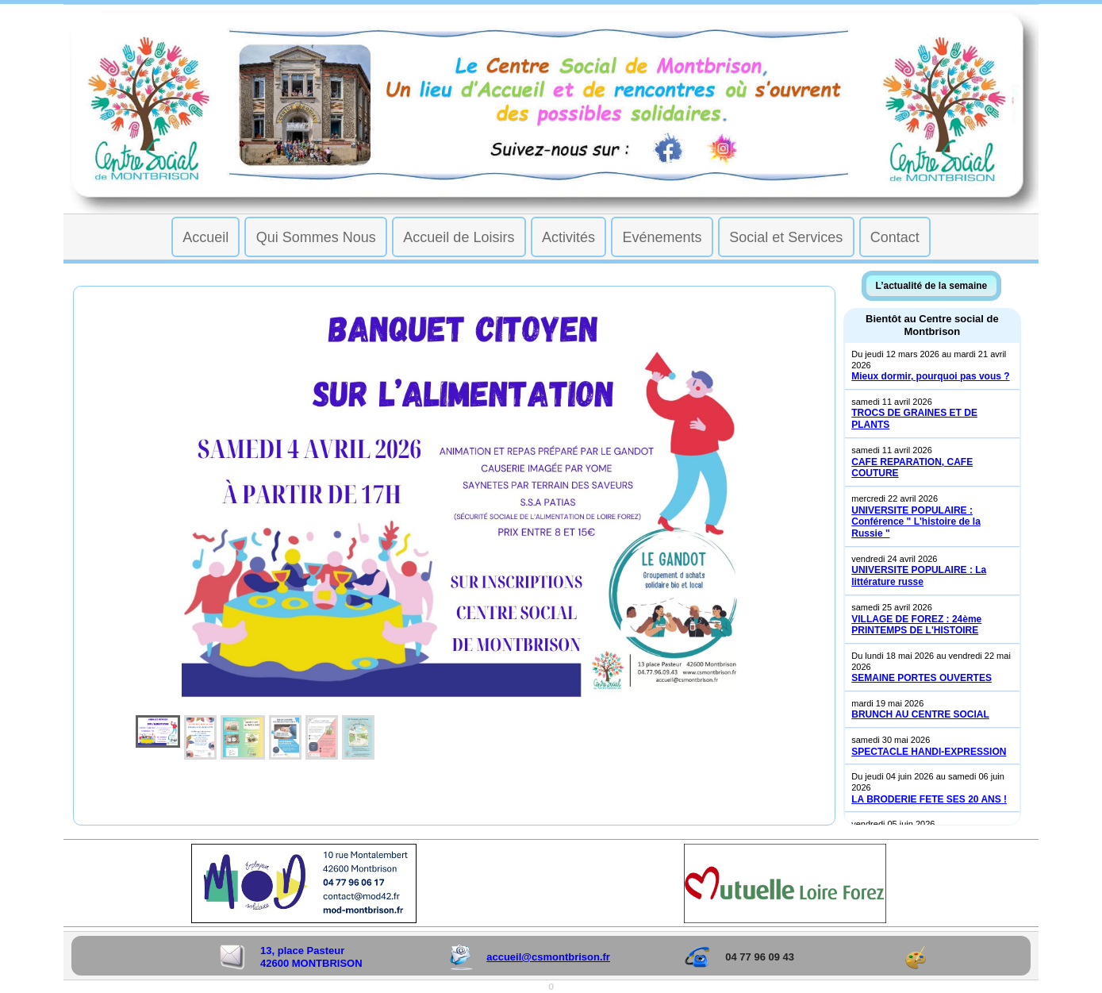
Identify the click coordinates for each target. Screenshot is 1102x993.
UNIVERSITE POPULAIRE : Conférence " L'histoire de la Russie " (916, 522)
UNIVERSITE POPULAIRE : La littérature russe (918, 575)
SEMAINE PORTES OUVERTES (921, 677)
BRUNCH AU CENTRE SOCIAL (920, 714)
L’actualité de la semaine (932, 285)
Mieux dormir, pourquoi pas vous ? (930, 376)
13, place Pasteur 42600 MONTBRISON (311, 957)
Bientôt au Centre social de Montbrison (932, 325)
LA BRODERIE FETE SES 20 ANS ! (929, 799)
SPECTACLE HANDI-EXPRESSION (928, 751)
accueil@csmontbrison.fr (548, 957)
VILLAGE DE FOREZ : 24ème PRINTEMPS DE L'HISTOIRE (916, 625)
